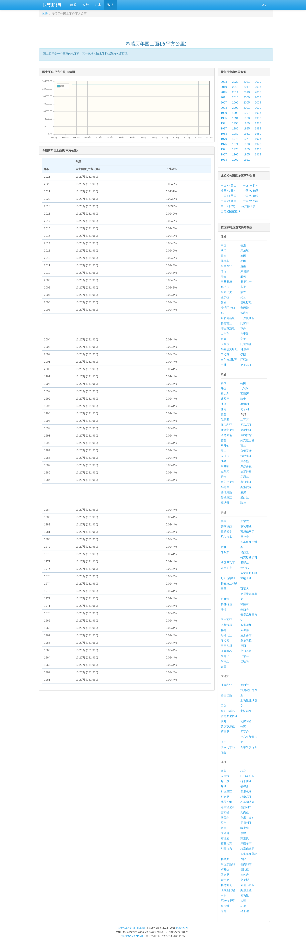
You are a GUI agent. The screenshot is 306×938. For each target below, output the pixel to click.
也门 (223, 312)
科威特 (244, 349)
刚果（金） (247, 817)
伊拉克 (225, 354)
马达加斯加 (228, 864)
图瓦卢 (244, 731)
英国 (223, 383)
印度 (243, 286)
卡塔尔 (225, 344)
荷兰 (243, 445)
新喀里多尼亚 (248, 747)
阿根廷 (225, 661)
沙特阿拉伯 (228, 307)
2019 (224, 87)
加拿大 (244, 521)
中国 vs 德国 (251, 190)
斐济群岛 (246, 710)
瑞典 (243, 502)
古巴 (223, 666)
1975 (224, 144)
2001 (246, 107)
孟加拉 (225, 297)
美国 (223, 521)
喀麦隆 (244, 828)
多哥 (223, 828)
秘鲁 (223, 630)
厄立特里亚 (228, 900)
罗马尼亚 (246, 424)
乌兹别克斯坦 (229, 349)
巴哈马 (244, 661)
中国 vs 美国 (228, 185)
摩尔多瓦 (246, 466)
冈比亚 (225, 874)
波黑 (243, 492)
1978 (235, 138)
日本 (223, 255)
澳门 (223, 250)
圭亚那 (244, 567)
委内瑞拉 (226, 526)
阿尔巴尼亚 (228, 481)
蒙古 (243, 292)
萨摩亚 (225, 731)
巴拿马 (244, 656)
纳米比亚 (246, 781)
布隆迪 (225, 838)
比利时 (244, 388)
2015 (224, 92)
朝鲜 (223, 302)
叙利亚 (244, 312)
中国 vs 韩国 (251, 201)
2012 (258, 92)
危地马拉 (246, 640)
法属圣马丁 (228, 562)
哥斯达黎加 (228, 578)
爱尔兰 (244, 497)
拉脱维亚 (246, 456)
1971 (224, 149)
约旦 (243, 297)
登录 (264, 5)
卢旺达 (225, 869)
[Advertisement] (156, 27)
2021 (246, 81)
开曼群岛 (226, 651)
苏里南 (244, 630)
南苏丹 (244, 874)
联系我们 (141, 927)
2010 (235, 97)
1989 (246, 123)
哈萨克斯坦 (228, 318)
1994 (235, 118)
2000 (258, 107)
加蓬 (243, 900)
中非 (223, 895)
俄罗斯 (225, 419)
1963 (224, 159)
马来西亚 (226, 266)
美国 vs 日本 (228, 190)
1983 (224, 133)
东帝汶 (244, 333)
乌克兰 (225, 487)
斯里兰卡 (246, 281)
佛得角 (244, 786)
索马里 (244, 895)
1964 (258, 154)
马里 (243, 905)
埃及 (243, 770)
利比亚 (225, 796)
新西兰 (244, 684)
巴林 (223, 364)
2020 (258, 81)
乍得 (243, 833)
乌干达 (244, 911)
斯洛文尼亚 (228, 430)
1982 (235, 133)
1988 (258, 123)
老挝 (223, 276)
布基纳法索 (247, 802)
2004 (258, 102)
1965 (246, 154)
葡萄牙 (225, 398)
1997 (246, 112)
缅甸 (243, 276)
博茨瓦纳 (226, 802)
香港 (243, 245)
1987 (224, 128)
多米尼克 (226, 567)
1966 (235, 154)
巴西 (243, 645)
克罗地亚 (246, 430)
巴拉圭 (244, 536)
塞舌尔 (225, 817)
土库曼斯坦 (247, 318)
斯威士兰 (246, 890)
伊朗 (243, 354)
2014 (235, 92)
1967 (224, 154)
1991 (224, 123)
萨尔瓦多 (246, 651)
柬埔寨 (244, 271)
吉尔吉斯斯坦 (229, 359)
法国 (223, 388)
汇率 (98, 5)
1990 (235, 123)
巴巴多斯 (226, 645)
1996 (258, 112)
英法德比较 (248, 206)
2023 (224, 81)
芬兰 (223, 440)
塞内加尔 (246, 864)
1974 (235, 144)
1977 (246, 138)
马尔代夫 (226, 292)
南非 (223, 770)
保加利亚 (226, 424)
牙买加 (225, 552)
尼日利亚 (246, 822)
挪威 (223, 461)
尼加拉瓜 (226, 536)
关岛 (223, 705)
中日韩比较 (228, 206)
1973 (246, 144)
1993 (246, 118)
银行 (85, 5)
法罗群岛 (246, 471)
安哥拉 (225, 776)
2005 (246, 102)
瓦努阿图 (246, 721)
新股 (73, 5)
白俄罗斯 (246, 450)
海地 (223, 609)
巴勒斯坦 (246, 302)
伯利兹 (225, 599)
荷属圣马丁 (247, 531)
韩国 (243, 261)
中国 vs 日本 (251, 185)
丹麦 (223, 476)
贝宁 (223, 822)
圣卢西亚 (226, 619)
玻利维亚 (246, 526)
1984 (258, 128)
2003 (224, 107)
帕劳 (243, 726)
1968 (258, 149)
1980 (258, 133)
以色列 (225, 333)
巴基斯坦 (226, 281)
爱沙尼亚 (226, 497)
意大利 (225, 393)
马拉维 (225, 905)
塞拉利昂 (246, 807)
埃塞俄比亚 (247, 848)
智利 (223, 547)
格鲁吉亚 (226, 323)
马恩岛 (244, 476)
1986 (235, 128)
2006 (235, 102)
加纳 (223, 786)
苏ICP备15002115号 (132, 936)
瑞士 (243, 398)
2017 (246, 87)
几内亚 (244, 812)
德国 (243, 383)
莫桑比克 (226, 843)
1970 (235, 149)
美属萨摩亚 (228, 726)
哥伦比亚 (226, 635)
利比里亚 (226, 791)
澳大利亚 (226, 684)
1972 (258, 144)
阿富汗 (244, 323)
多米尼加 (246, 625)
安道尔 (225, 456)
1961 (246, 159)
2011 (224, 97)
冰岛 (223, 404)
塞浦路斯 (226, 492)
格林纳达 (226, 604)
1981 (246, 133)
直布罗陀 (246, 435)
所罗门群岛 (228, 747)
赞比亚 (244, 869)
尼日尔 (225, 781)
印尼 (223, 271)
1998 (235, 112)
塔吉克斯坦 (228, 328)
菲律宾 (225, 261)
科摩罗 (225, 859)
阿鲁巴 (225, 656)
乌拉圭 (244, 552)
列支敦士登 (247, 440)
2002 (235, 107)
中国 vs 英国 (228, 195)
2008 (258, 97)
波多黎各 (226, 531)
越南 (243, 266)
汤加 (223, 742)
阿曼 (223, 338)
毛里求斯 (246, 791)
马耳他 (225, 445)
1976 (258, 138)
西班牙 (244, 393)
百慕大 (244, 588)
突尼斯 (244, 879)
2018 (235, 87)
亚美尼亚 (246, 364)
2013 (246, 92)
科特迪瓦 (226, 885)
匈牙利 (244, 409)
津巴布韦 (246, 843)
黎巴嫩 (244, 307)
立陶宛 (225, 471)
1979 (224, 138)
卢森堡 (244, 461)
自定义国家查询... (232, 211)
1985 (246, 128)
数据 (110, 5)
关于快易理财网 (126, 927)
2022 (235, 81)
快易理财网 (53, 5)
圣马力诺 (226, 435)
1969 (246, 149)
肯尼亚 (225, 879)
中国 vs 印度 (251, 195)
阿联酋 (244, 359)
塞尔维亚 (246, 481)
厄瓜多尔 (246, 635)
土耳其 (244, 419)
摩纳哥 (225, 502)
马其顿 (225, 466)
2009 (246, 97)
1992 (258, 118)
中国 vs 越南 (228, 201)
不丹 (243, 328)
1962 (235, 159)
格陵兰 (244, 604)
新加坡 (244, 250)
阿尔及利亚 (247, 776)
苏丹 (223, 911)
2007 (224, 102)
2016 (258, 87)
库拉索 (225, 640)
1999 (224, 112)
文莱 (243, 338)
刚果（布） (228, 848)
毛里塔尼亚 (228, 807)
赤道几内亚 (247, 885)
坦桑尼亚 (246, 796)
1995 (224, 118)
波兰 (223, 414)
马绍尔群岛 (228, 710)
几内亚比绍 (228, 890)
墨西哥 (244, 609)
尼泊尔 (225, 286)
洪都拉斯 (226, 625)
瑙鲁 (223, 752)
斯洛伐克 (246, 487)
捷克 (223, 409)
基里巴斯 (226, 695)
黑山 (223, 450)
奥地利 (244, 404)
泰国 (243, 255)
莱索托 (244, 838)
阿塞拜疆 (246, 344)
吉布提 (225, 812)
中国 (223, 245)
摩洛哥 (225, 833)
